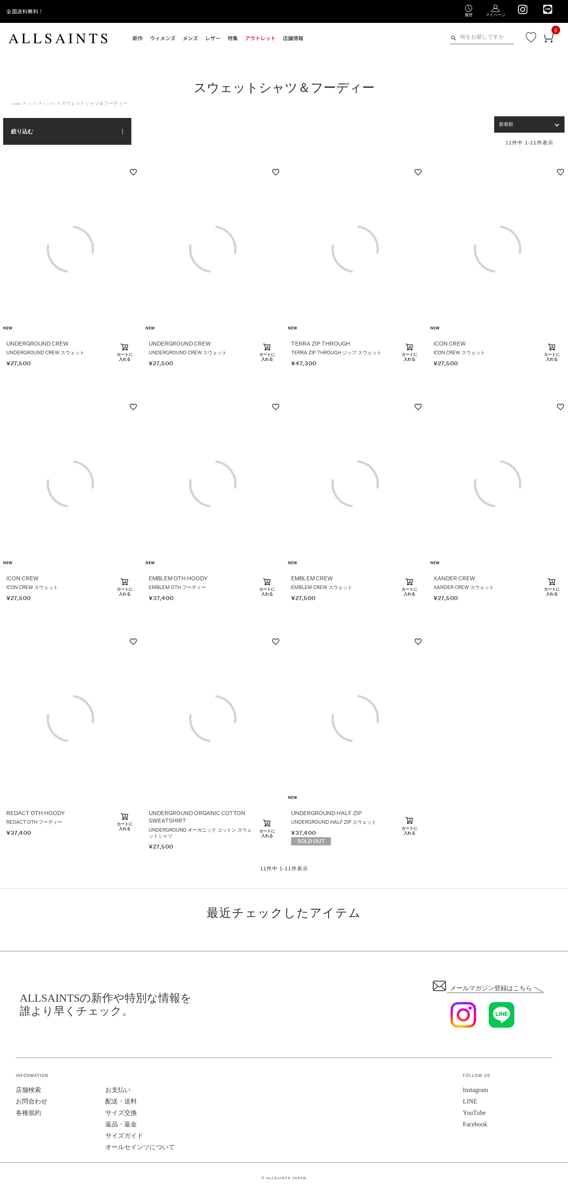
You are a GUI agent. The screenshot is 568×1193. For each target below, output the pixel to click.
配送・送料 (121, 1101)
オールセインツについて (140, 1147)
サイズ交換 (121, 1112)
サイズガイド (124, 1135)
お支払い (118, 1089)
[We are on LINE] (547, 9)
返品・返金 (121, 1124)
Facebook (475, 1124)
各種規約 (28, 1112)
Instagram (475, 1089)
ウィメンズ (163, 38)
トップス (61, 103)
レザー (212, 38)
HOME (19, 103)
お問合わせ (31, 1101)
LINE (470, 1101)
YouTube (474, 1112)
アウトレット (260, 38)
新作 (138, 38)
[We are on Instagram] (522, 9)
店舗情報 (293, 38)
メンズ (190, 38)
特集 (233, 38)
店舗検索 (28, 1089)
